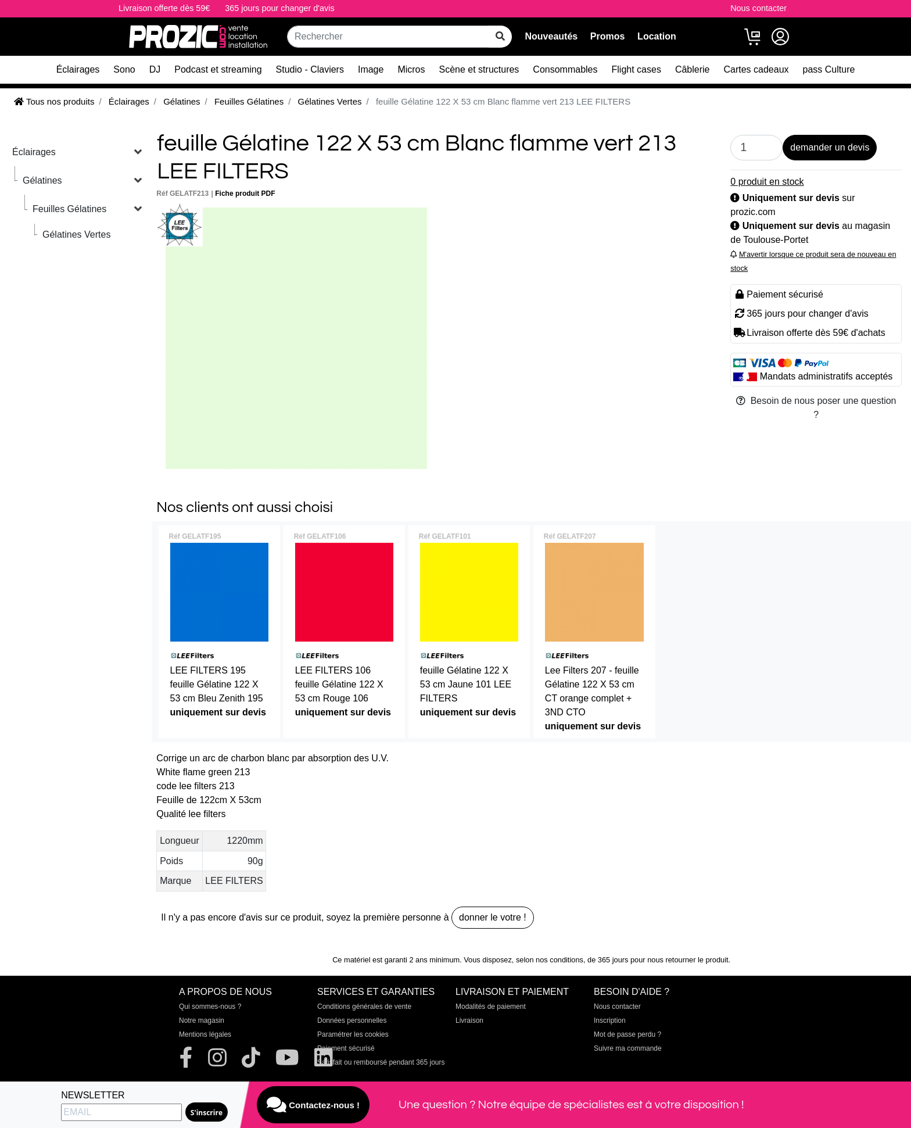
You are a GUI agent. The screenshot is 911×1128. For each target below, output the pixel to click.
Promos (607, 36)
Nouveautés (551, 36)
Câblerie (692, 69)
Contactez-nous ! (313, 1104)
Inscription (610, 1020)
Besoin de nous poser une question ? (816, 408)
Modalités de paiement (491, 1006)
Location (656, 36)
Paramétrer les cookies (353, 1034)
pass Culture (829, 69)
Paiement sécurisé (346, 1048)
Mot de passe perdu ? (627, 1034)
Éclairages (78, 69)
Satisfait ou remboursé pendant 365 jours (380, 1062)
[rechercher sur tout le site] (500, 37)
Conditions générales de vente (364, 1006)
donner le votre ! (492, 917)
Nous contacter (758, 8)
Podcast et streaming (217, 69)
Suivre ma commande (628, 1048)
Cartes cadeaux (755, 69)
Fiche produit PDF (245, 193)
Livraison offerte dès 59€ (164, 8)
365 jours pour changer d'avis (279, 8)
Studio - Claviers (310, 69)
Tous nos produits (54, 101)
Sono (124, 69)
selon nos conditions (549, 959)
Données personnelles (351, 1020)
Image (370, 69)
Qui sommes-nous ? (210, 1006)
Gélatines (42, 180)
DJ (155, 69)
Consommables (565, 69)
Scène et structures (479, 69)
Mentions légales (205, 1034)
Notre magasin (201, 1020)
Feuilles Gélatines (69, 209)
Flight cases (636, 69)
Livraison (469, 1020)
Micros (411, 69)
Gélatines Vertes (76, 234)
